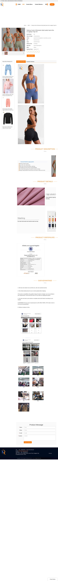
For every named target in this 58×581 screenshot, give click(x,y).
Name (20, 427)
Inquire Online (30, 55)
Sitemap (50, 453)
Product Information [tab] (21, 61)
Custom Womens (38, 4)
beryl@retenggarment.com (23, 450)
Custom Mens (29, 4)
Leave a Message (28, 442)
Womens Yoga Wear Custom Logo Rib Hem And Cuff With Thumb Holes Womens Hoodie (8, 95)
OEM (23, 4)
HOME (19, 4)
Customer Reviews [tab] (30, 61)
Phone (21, 430)
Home (25, 25)
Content (20, 435)
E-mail (20, 433)
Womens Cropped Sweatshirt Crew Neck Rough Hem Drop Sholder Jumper (8, 77)
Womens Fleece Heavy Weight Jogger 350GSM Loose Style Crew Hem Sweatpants (8, 110)
